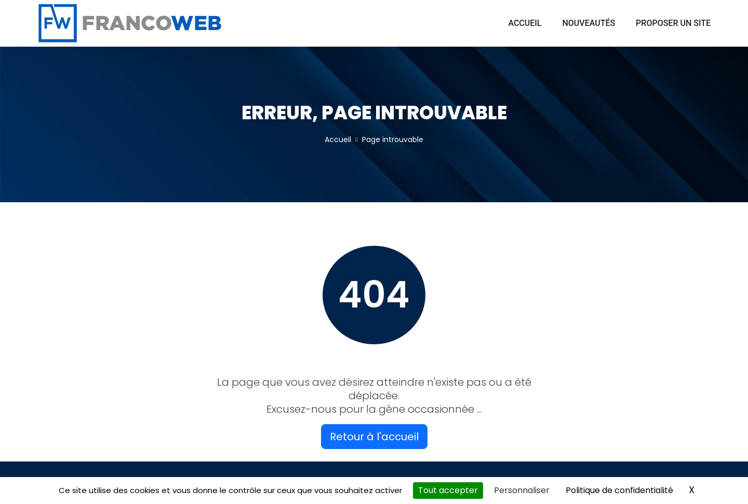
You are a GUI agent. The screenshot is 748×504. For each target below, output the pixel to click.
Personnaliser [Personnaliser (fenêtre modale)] (522, 490)
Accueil (524, 23)
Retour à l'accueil (374, 436)
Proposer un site (673, 23)
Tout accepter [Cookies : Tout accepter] (448, 490)
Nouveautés (588, 23)
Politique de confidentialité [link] (619, 490)
